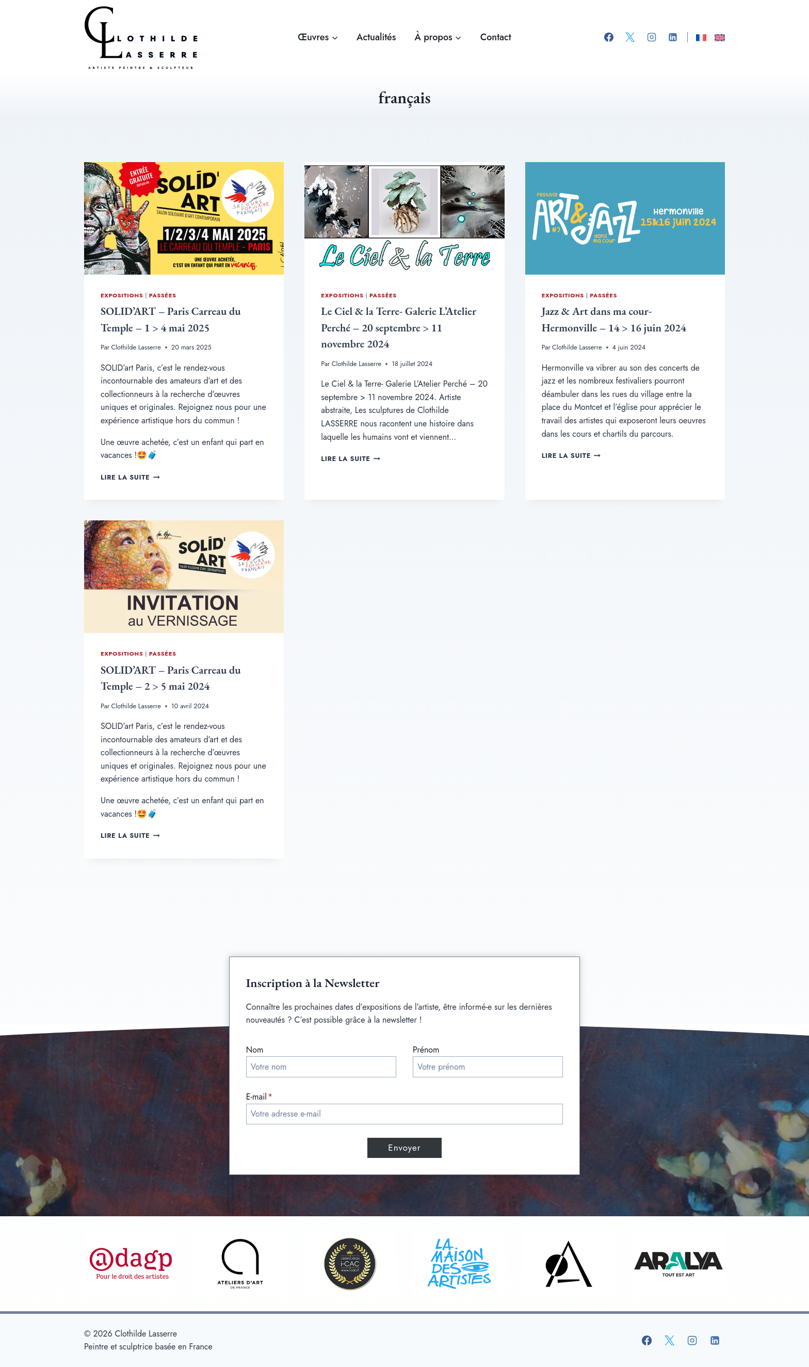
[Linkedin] (673, 37)
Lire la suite (130, 477)
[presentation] (184, 218)
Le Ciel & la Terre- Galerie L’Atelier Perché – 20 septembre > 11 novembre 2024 (398, 327)
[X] (630, 37)
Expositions (122, 295)
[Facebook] (609, 37)
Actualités (376, 37)
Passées (162, 295)
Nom (255, 1050)
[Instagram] (651, 37)
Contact (495, 37)
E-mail (259, 1097)
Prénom (426, 1050)
